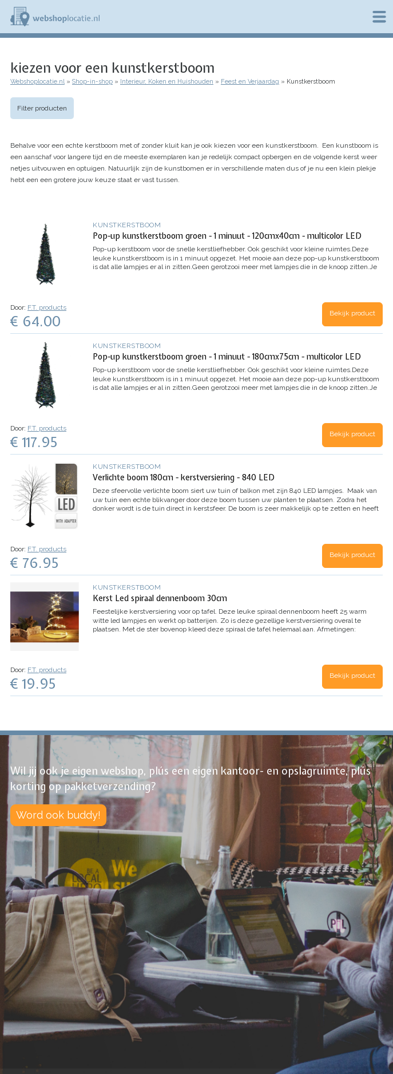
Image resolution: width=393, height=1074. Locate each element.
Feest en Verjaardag (250, 81)
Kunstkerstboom (127, 225)
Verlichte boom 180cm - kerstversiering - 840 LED (184, 477)
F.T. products (46, 307)
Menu (379, 16)
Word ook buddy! (58, 815)
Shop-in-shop (92, 81)
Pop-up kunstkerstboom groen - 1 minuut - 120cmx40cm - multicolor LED (227, 236)
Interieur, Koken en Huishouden (166, 81)
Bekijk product (352, 313)
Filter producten (42, 108)
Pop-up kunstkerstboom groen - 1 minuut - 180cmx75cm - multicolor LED (227, 357)
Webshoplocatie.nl (37, 81)
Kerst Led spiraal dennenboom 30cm (160, 598)
